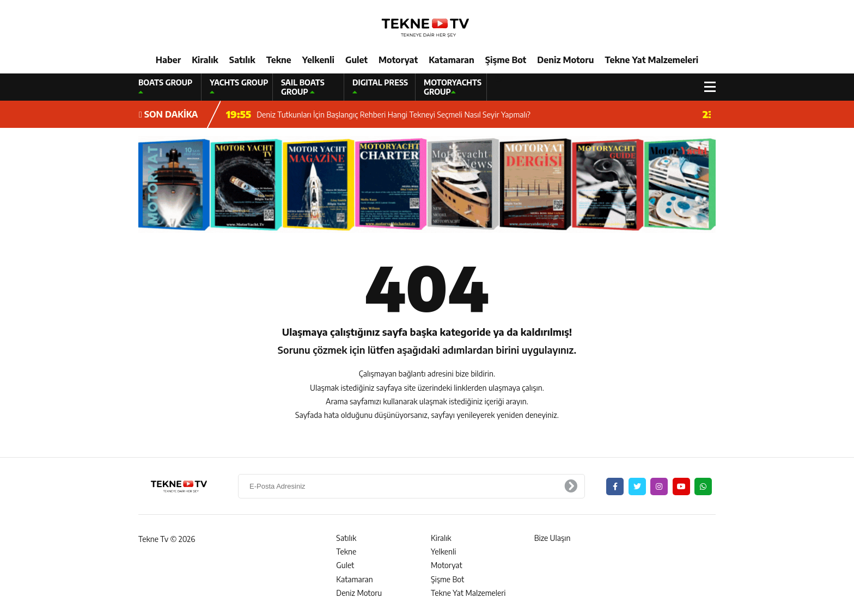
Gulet (356, 59)
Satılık (242, 59)
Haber (168, 59)
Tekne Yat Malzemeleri (651, 59)
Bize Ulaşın (552, 538)
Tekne (278, 59)
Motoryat (398, 59)
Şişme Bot (506, 59)
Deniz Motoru (565, 59)
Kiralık (205, 59)
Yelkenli (318, 59)
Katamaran (451, 59)
